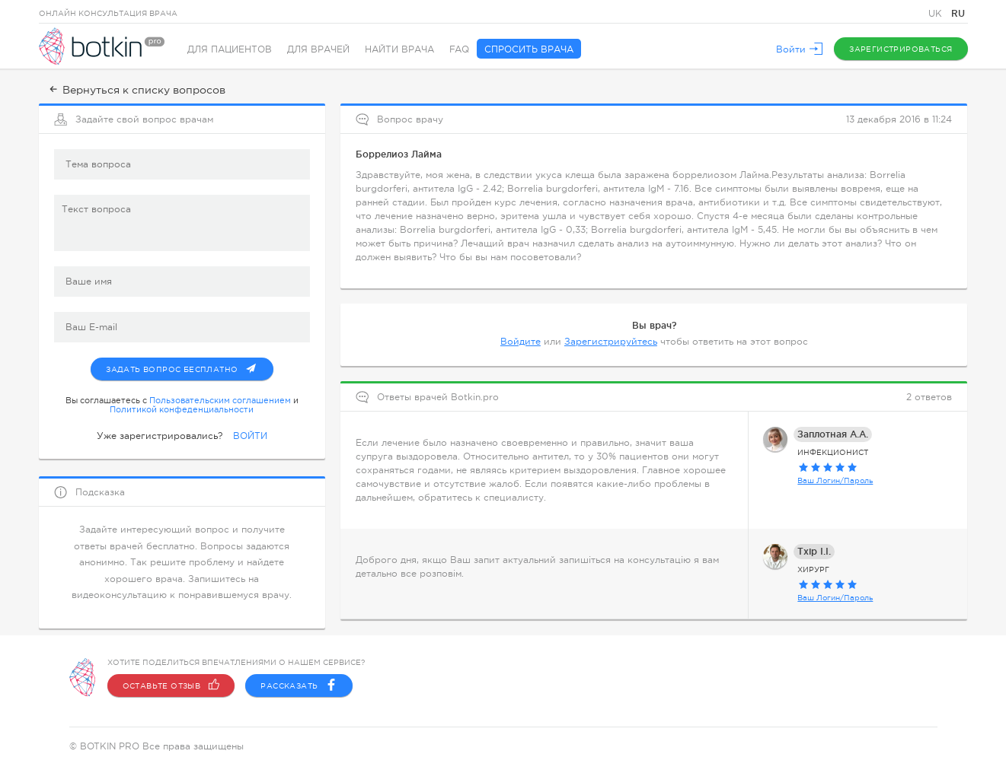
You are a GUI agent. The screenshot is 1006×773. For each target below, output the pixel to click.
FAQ (459, 49)
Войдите (520, 341)
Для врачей (318, 49)
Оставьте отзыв (171, 685)
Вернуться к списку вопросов (135, 90)
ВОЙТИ (250, 436)
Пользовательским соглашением (220, 400)
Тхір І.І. (814, 551)
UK (936, 13)
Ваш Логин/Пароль (835, 480)
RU (958, 13)
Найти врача (399, 49)
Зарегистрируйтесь (610, 341)
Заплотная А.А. (832, 434)
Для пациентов (229, 49)
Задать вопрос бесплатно (189, 366)
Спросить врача (528, 49)
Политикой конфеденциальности (182, 409)
